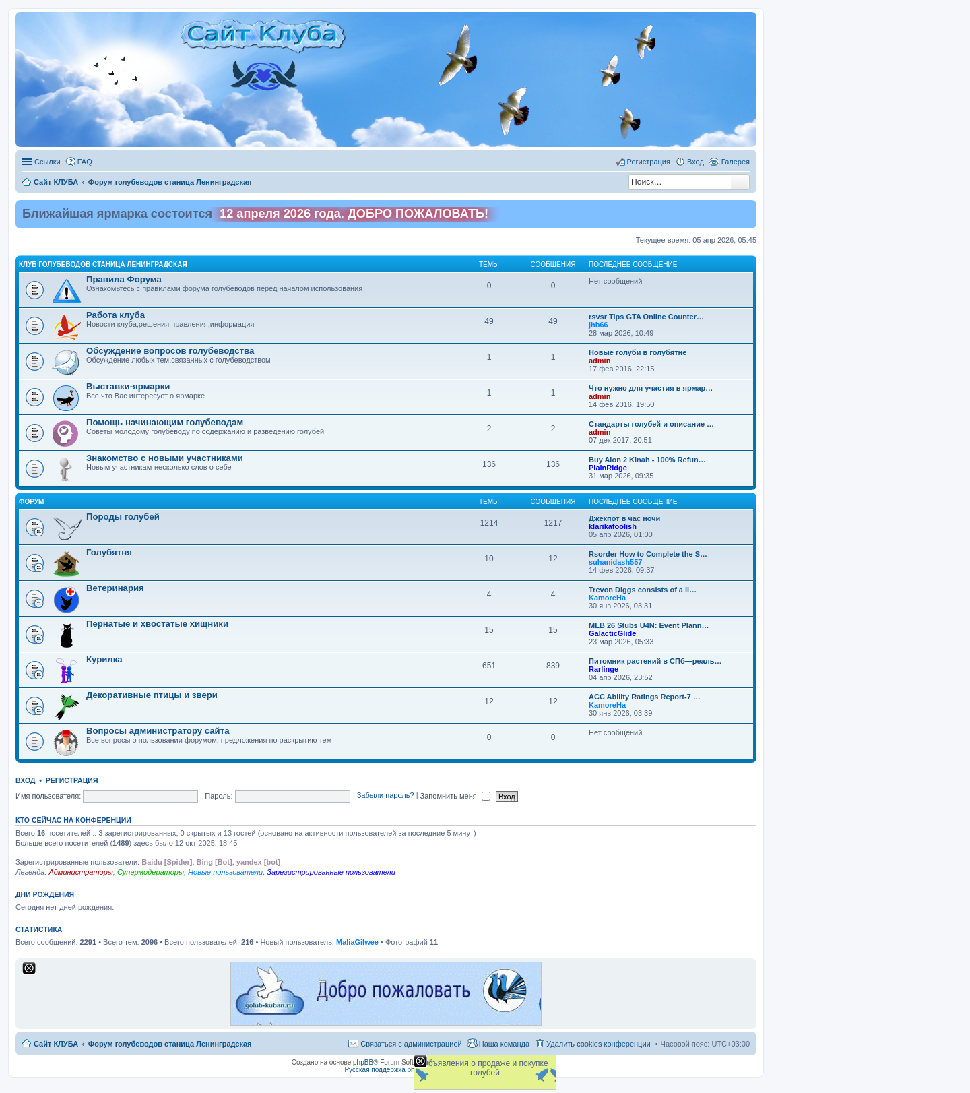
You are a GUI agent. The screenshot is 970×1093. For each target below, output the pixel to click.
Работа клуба (115, 315)
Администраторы (80, 872)
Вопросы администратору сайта (158, 731)
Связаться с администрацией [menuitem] (410, 1044)
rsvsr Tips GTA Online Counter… (646, 317)
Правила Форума (124, 279)
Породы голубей (123, 516)
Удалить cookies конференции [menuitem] (598, 1044)
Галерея (735, 162)
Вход (25, 780)
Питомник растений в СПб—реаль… (655, 661)
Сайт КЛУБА (56, 1044)
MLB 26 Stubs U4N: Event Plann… (649, 625)
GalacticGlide (612, 633)
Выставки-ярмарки (128, 386)
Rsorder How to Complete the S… (648, 554)
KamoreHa (607, 598)
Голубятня (109, 552)
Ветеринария (115, 588)
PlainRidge (608, 468)
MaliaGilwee (357, 942)
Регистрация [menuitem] (648, 162)
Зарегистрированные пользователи (331, 872)
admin (599, 360)
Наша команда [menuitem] (504, 1044)
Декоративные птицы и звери (152, 695)
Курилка (104, 659)
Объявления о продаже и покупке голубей (485, 1068)
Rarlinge (603, 669)
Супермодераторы (150, 872)
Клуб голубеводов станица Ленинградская (103, 264)
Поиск (740, 182)
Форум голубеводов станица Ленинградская (170, 1044)
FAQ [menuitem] (84, 162)
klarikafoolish (613, 526)
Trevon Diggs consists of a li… (643, 590)
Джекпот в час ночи (624, 518)
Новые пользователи (225, 872)
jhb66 (598, 325)
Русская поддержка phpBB (385, 1069)
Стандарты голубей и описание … (651, 424)
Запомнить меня (455, 796)
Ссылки (47, 162)
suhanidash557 (615, 562)
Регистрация (72, 780)
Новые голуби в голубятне (637, 352)
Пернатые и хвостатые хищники (157, 624)
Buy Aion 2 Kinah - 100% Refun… (647, 460)
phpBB (363, 1062)
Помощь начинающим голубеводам (164, 422)
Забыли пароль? (385, 796)
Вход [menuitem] (695, 162)
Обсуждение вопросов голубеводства (170, 351)
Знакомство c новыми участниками (164, 458)
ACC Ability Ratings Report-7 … (645, 697)
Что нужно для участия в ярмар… (651, 388)
